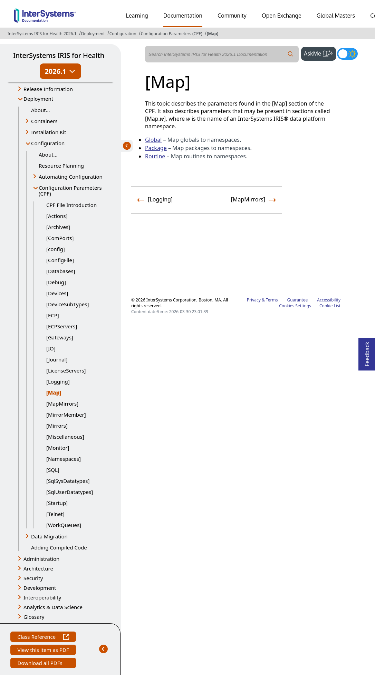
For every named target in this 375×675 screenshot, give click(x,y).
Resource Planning (61, 165)
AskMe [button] (320, 53)
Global (153, 139)
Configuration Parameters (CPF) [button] (70, 190)
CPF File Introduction (71, 204)
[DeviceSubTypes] (67, 304)
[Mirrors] (57, 425)
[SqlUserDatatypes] (69, 491)
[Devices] (57, 293)
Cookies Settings (295, 306)
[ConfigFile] (60, 260)
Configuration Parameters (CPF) (171, 34)
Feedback (367, 352)
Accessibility (328, 300)
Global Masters (336, 15)
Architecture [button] (38, 568)
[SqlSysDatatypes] (67, 480)
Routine (155, 156)
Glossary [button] (34, 616)
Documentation (182, 15)
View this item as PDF (43, 650)
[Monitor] (57, 447)
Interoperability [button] (42, 597)
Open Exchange (281, 15)
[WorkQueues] (63, 525)
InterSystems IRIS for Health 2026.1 (42, 34)
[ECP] (52, 315)
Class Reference (43, 637)
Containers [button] (44, 121)
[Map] (213, 34)
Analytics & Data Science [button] (53, 607)
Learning (137, 15)
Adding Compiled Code (59, 547)
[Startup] (57, 502)
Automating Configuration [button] (71, 176)
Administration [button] (41, 558)
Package (156, 148)
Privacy (254, 300)
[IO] (51, 348)
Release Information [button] (48, 89)
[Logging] (58, 381)
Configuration (122, 34)
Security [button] (33, 578)
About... (40, 110)
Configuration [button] (48, 143)
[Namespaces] (63, 458)
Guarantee (297, 300)
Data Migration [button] (49, 536)
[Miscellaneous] (65, 436)
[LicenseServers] (66, 370)
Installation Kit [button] (48, 132)
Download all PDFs (40, 663)
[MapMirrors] (62, 403)
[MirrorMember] (66, 414)
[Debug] (56, 282)
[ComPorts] (60, 238)
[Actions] (56, 215)
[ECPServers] (61, 326)
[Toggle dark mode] (347, 54)
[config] (55, 249)
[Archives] (58, 227)
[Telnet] (55, 513)
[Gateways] (59, 337)
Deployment (93, 34)
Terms (272, 300)
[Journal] (56, 359)
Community (232, 15)
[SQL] (52, 469)
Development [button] (39, 587)
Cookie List (329, 306)
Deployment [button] (38, 98)
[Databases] (60, 271)
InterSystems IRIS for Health (58, 55)
